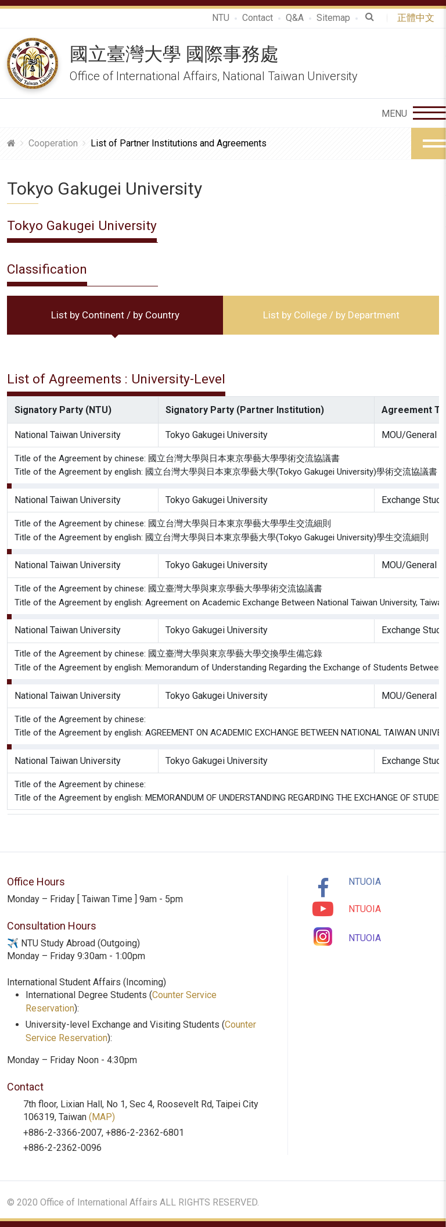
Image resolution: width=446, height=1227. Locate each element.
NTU (220, 17)
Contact (257, 17)
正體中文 (418, 17)
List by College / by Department (331, 315)
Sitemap (333, 17)
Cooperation (53, 143)
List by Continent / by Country (115, 315)
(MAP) (102, 1116)
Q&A (295, 17)
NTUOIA (364, 881)
